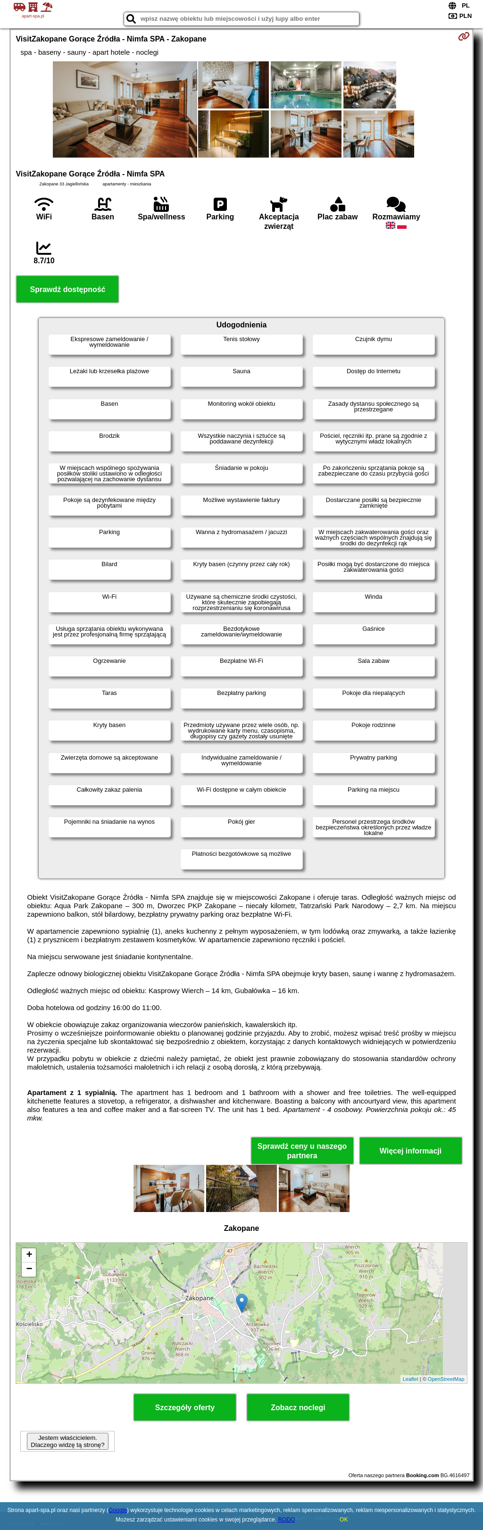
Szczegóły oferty (185, 1408)
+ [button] (29, 1255)
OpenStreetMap (446, 1379)
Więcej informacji (410, 1151)
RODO (286, 1519)
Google (117, 1510)
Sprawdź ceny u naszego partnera (302, 1150)
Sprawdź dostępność (67, 289)
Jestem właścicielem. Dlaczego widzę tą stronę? (67, 1441)
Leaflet (410, 1379)
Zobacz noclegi (298, 1408)
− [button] (29, 1269)
